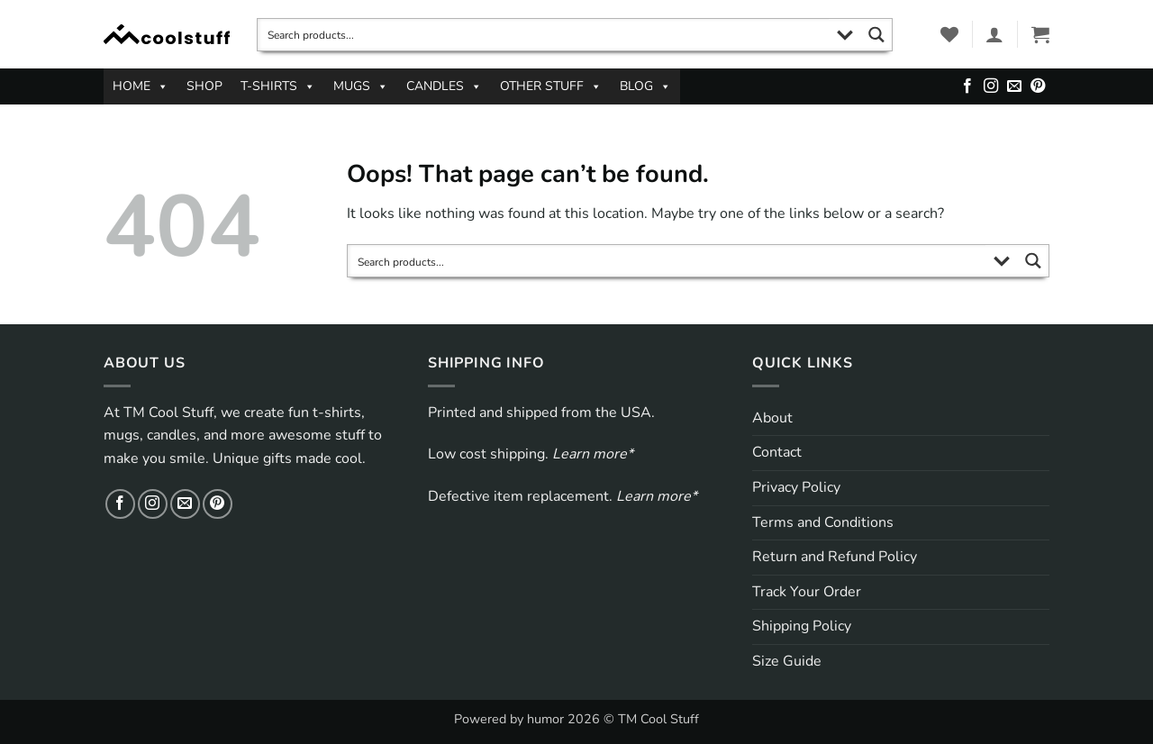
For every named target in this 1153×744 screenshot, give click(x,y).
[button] (994, 34)
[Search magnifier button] (876, 34)
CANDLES (444, 86)
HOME (140, 86)
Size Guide (787, 661)
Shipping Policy (801, 626)
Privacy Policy (796, 487)
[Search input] (544, 34)
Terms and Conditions (823, 522)
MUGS (360, 86)
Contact (777, 452)
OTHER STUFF (551, 86)
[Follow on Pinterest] (1037, 86)
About (772, 418)
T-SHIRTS (278, 86)
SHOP (204, 86)
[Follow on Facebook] (967, 86)
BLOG (645, 86)
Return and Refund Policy (834, 557)
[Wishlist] (949, 34)
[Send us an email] (1014, 86)
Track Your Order (806, 592)
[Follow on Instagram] (991, 86)
